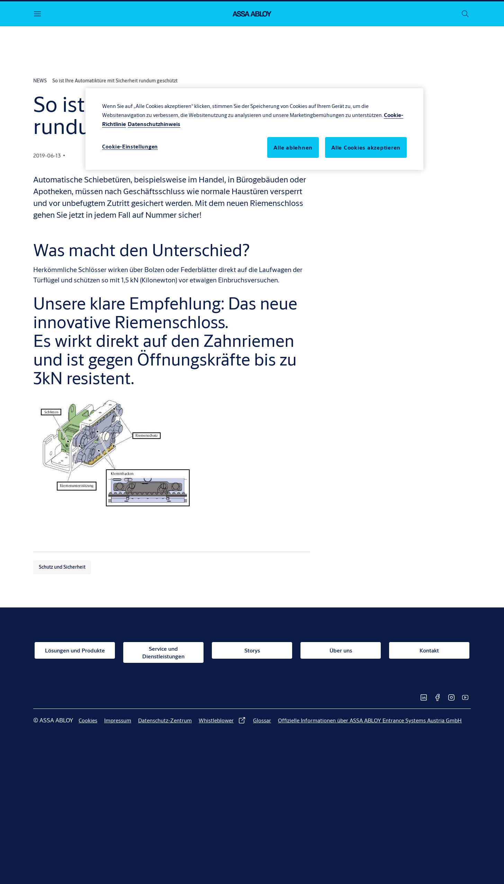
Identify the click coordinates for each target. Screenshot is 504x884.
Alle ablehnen (293, 147)
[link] (75, 650)
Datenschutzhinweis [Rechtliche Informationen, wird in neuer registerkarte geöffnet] (154, 123)
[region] (254, 129)
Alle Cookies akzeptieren (365, 147)
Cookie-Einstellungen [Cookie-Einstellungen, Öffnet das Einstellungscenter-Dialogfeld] (130, 146)
